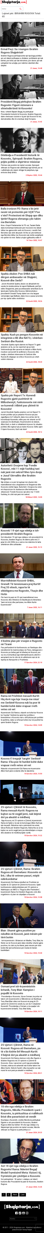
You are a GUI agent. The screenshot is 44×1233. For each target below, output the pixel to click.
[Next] (14, 1194)
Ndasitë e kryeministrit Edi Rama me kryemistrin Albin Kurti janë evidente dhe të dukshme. (20, 769)
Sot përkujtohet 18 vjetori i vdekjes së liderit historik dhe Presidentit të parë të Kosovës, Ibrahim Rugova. (22, 1181)
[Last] (22, 1194)
